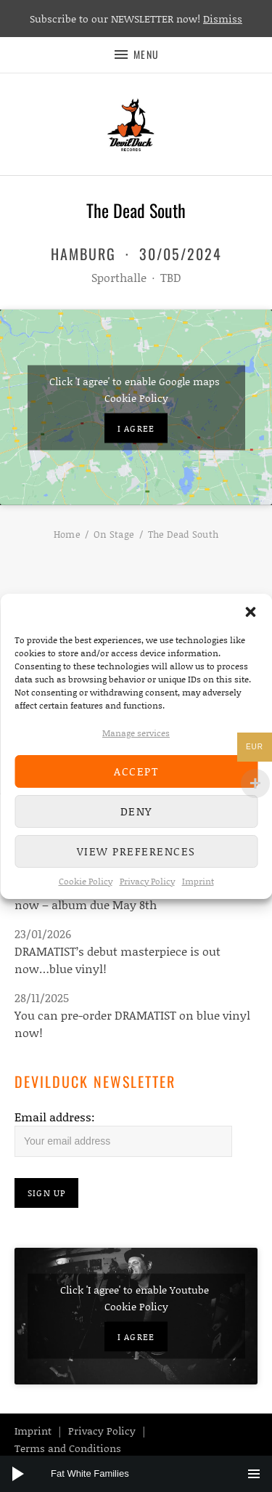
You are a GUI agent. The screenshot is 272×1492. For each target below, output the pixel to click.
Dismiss (222, 18)
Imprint (198, 881)
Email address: (55, 1116)
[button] (250, 612)
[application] (136, 1474)
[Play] (18, 1473)
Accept (136, 771)
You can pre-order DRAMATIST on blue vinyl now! (132, 1024)
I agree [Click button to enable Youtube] (136, 1336)
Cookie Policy (85, 881)
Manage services (136, 733)
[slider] (143, 1474)
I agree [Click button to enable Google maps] (136, 428)
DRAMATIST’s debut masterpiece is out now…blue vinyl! (118, 960)
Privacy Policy (147, 881)
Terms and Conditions (68, 1448)
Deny (136, 811)
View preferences (136, 851)
